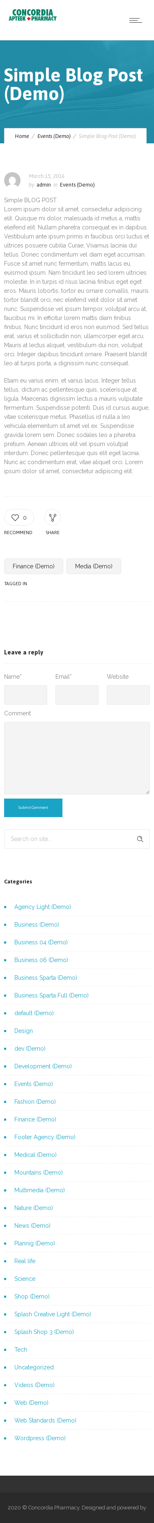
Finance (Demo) (34, 566)
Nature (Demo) (33, 1208)
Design (23, 1031)
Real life (24, 1261)
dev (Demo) (30, 1048)
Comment (17, 713)
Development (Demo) (43, 1066)
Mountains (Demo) (38, 1172)
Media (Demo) (94, 566)
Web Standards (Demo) (45, 1420)
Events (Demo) (54, 136)
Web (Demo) (31, 1402)
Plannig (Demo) (34, 1243)
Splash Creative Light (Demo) (52, 1314)
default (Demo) (34, 1013)
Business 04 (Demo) (41, 942)
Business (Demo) (36, 924)
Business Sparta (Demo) (45, 977)
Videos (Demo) (34, 1385)
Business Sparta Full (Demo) (51, 995)
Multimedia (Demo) (39, 1190)
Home (22, 136)
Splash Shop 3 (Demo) (44, 1332)
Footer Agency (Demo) (45, 1137)
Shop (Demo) (32, 1296)
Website (118, 676)
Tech (20, 1349)
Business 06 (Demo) (41, 960)
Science (24, 1278)
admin (44, 185)
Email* (63, 676)
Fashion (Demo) (35, 1101)
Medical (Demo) (35, 1155)
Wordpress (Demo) (40, 1438)
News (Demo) (32, 1225)
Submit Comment (33, 808)
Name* (13, 676)
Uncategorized (34, 1367)
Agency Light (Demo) (42, 907)
